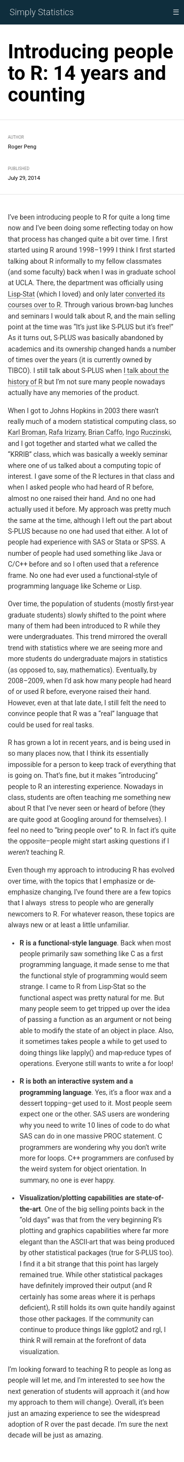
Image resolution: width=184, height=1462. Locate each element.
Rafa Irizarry (67, 432)
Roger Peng (22, 147)
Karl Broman (27, 432)
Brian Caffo (105, 432)
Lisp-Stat (21, 293)
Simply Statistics (42, 12)
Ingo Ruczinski (148, 432)
